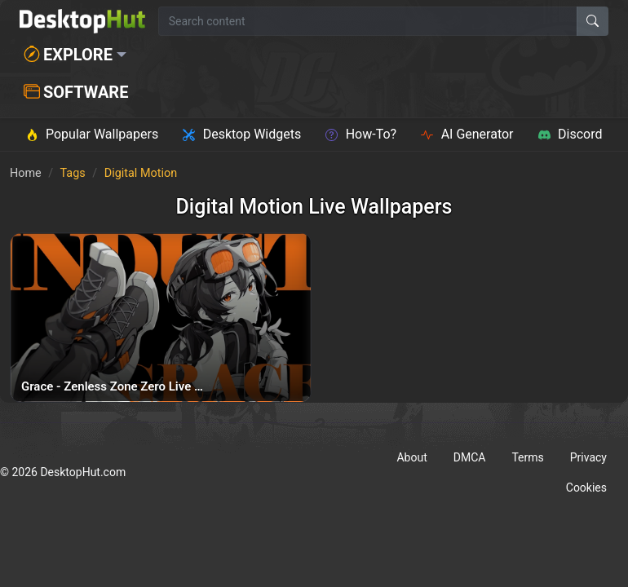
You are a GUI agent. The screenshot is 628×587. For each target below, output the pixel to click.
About (411, 457)
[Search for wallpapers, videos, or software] (367, 21)
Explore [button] (68, 54)
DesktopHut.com (83, 472)
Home (26, 173)
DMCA (469, 457)
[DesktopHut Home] (82, 21)
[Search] (592, 21)
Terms (527, 457)
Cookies (586, 487)
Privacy (588, 457)
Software (76, 92)
